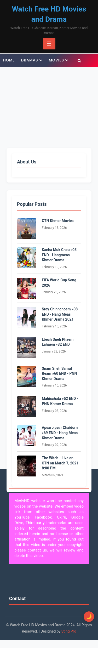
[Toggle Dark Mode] (89, 616)
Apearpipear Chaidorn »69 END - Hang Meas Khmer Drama (60, 432)
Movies (56, 60)
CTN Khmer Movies (58, 221)
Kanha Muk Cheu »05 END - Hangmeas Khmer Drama (59, 255)
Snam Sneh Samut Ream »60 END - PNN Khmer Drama (59, 373)
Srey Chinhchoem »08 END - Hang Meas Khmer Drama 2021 (60, 314)
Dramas (29, 60)
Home (9, 60)
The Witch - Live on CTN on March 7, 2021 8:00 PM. (60, 463)
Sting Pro (68, 631)
